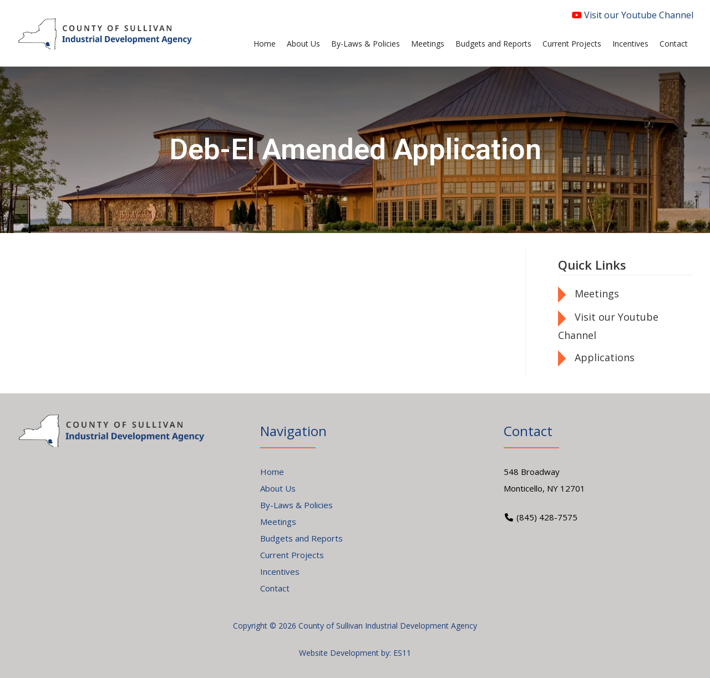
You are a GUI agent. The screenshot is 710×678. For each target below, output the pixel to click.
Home (272, 471)
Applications (605, 357)
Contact (275, 588)
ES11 (402, 652)
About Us (278, 488)
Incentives (280, 571)
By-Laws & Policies (296, 504)
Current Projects (292, 554)
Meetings (597, 293)
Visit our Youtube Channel (632, 15)
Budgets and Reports (301, 538)
